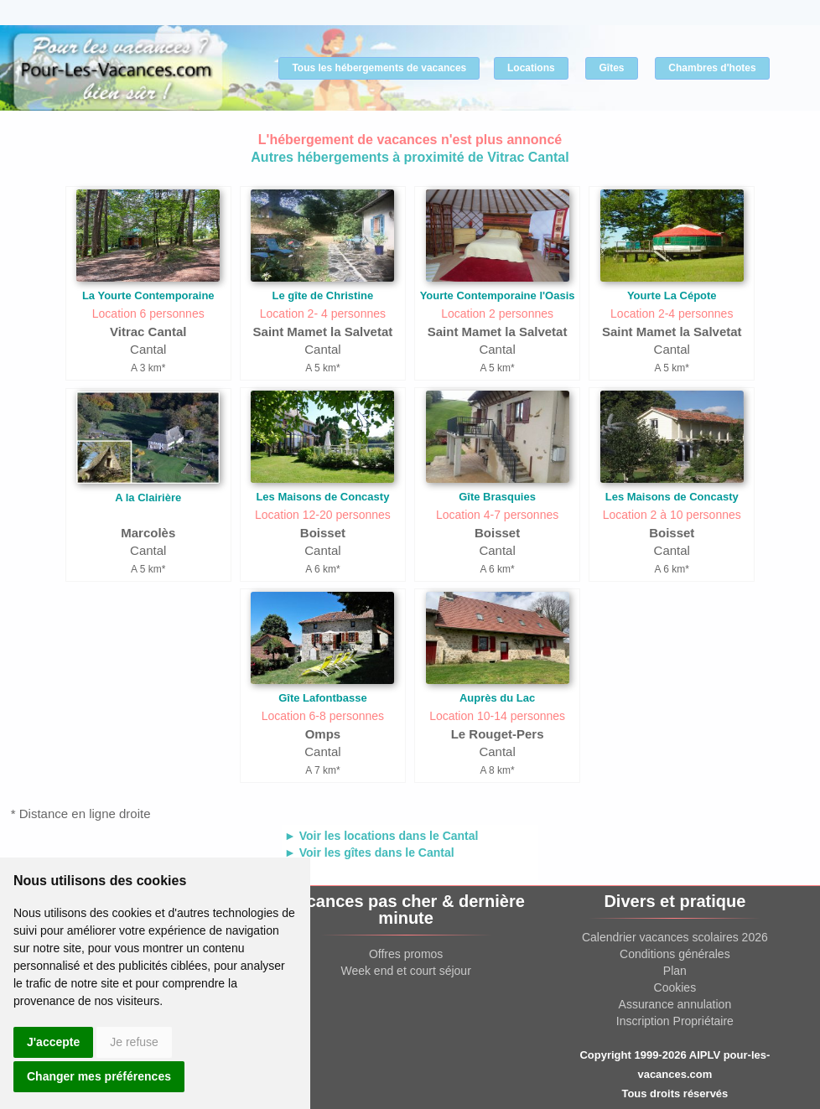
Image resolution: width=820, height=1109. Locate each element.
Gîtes (611, 68)
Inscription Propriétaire (675, 1021)
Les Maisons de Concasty (322, 496)
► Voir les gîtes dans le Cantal (369, 852)
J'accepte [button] (53, 1042)
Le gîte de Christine (323, 295)
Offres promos (406, 954)
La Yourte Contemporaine (148, 295)
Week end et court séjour (405, 970)
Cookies (675, 987)
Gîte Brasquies (497, 496)
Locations (531, 68)
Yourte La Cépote (672, 295)
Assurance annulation (675, 1004)
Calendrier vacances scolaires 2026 (675, 937)
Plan (675, 970)
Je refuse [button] (134, 1042)
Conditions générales (675, 954)
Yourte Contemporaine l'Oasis (497, 295)
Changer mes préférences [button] (99, 1076)
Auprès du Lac (497, 698)
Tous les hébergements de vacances (379, 68)
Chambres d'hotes (711, 68)
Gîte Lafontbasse (322, 698)
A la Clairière (148, 497)
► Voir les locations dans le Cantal (381, 835)
